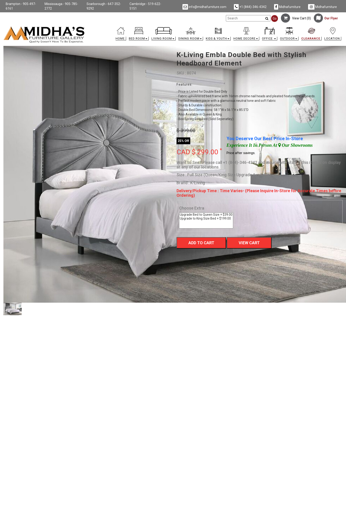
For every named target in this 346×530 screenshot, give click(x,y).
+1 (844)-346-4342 (250, 7)
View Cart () (296, 18)
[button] (139, 34)
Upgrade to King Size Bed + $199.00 (206, 218)
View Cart (249, 242)
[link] (215, 28)
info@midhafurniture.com (204, 7)
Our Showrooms (295, 145)
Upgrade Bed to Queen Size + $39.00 (206, 215)
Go (275, 18)
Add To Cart (201, 242)
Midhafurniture (287, 7)
